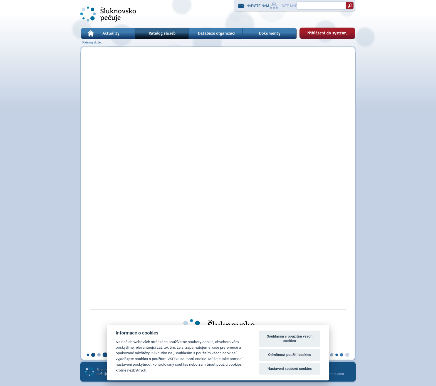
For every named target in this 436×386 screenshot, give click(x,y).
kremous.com (333, 374)
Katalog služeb (92, 42)
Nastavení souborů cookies (289, 369)
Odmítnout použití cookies (289, 355)
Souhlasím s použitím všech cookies (290, 338)
